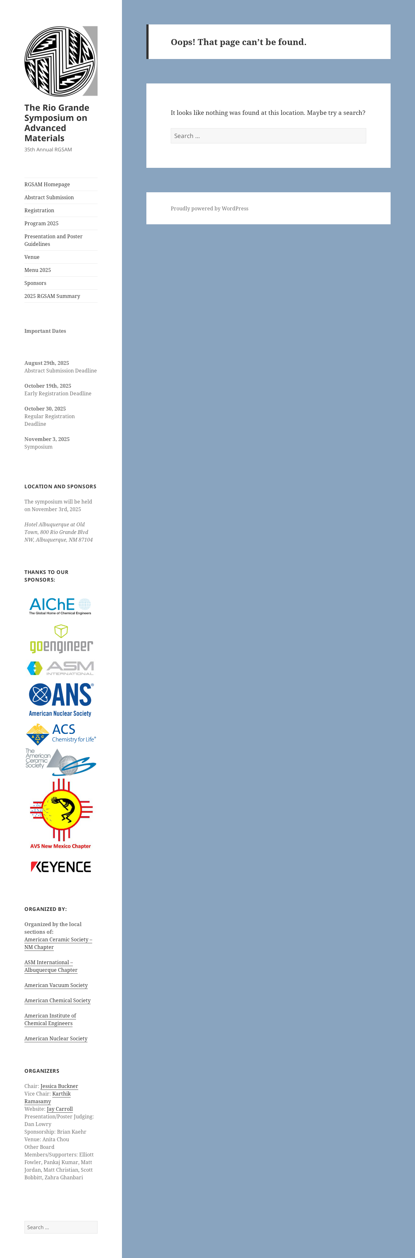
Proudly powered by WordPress (209, 208)
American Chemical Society (57, 1000)
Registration (39, 210)
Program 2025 (41, 223)
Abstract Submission (49, 197)
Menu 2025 (37, 270)
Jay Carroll (60, 1108)
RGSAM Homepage (47, 184)
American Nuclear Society (55, 1038)
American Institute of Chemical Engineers (50, 1019)
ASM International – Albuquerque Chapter (51, 966)
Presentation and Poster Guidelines (53, 240)
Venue (32, 257)
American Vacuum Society (56, 985)
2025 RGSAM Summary (52, 296)
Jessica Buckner (59, 1086)
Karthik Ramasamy (47, 1097)
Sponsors (35, 283)
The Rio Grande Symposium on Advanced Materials (56, 123)
